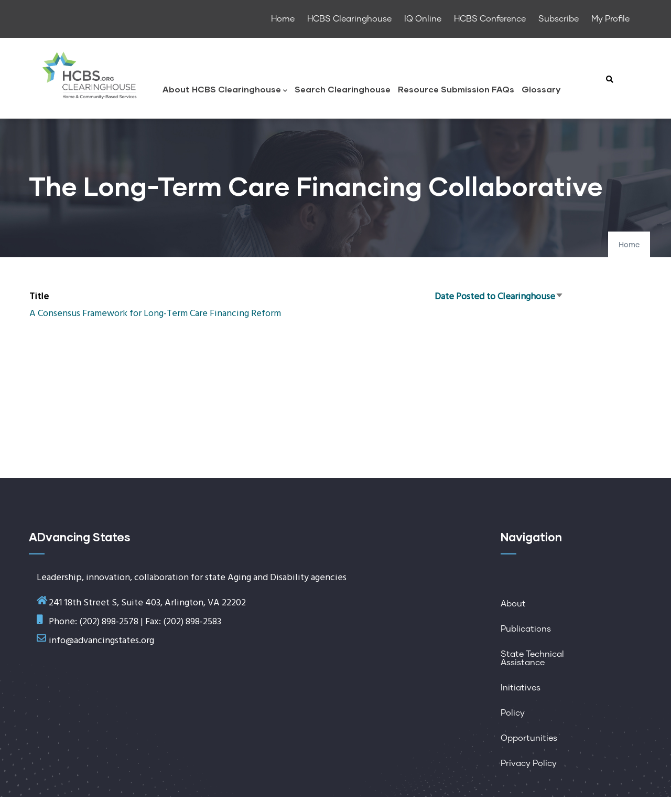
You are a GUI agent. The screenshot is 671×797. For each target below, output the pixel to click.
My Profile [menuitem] (610, 19)
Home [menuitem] (283, 19)
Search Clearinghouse (343, 89)
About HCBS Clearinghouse (225, 90)
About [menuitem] (513, 604)
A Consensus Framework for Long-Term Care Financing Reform (155, 313)
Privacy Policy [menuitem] (529, 763)
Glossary (541, 89)
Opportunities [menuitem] (529, 738)
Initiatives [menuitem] (520, 688)
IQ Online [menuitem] (422, 19)
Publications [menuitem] (526, 629)
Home (629, 245)
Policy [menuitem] (513, 713)
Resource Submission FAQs (456, 89)
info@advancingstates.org (101, 640)
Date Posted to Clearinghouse (499, 297)
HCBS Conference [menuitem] (490, 19)
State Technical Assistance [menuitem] (532, 658)
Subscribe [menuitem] (558, 19)
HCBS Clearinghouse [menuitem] (349, 19)
